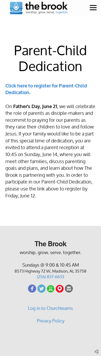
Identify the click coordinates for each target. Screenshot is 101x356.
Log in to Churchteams (50, 308)
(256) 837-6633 (50, 276)
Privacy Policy (50, 320)
